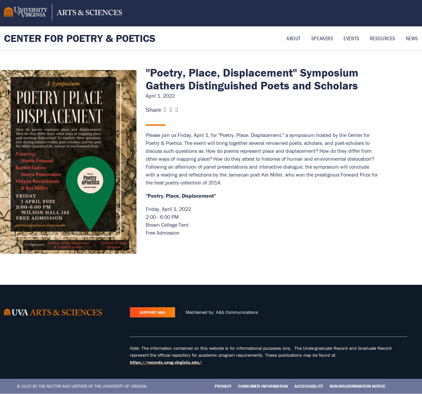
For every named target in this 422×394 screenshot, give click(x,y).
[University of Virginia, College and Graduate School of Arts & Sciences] (63, 13)
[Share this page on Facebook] (165, 110)
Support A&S (152, 312)
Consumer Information (263, 386)
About (293, 38)
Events (351, 38)
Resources (382, 38)
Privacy (223, 386)
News (412, 38)
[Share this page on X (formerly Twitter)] (171, 110)
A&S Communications (237, 312)
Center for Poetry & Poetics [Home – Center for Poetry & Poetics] (80, 38)
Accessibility (308, 386)
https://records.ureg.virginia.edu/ (166, 362)
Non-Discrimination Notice (357, 386)
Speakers (322, 38)
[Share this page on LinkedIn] (177, 110)
